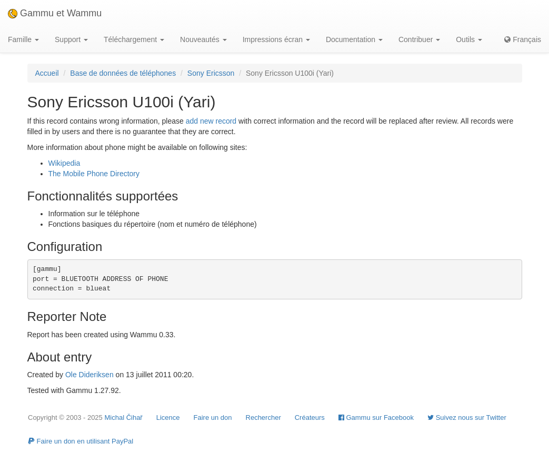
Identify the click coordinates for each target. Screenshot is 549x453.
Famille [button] (23, 39)
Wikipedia (64, 163)
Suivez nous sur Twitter (466, 417)
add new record (211, 121)
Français (522, 39)
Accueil (47, 73)
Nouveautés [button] (203, 39)
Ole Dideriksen (89, 374)
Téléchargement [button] (134, 39)
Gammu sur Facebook (376, 417)
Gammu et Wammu (55, 13)
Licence (168, 417)
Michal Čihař (123, 417)
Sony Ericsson (210, 73)
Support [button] (71, 39)
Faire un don (213, 417)
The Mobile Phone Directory (94, 173)
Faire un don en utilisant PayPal (80, 441)
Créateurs (310, 417)
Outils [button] (469, 39)
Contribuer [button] (419, 39)
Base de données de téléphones (123, 73)
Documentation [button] (354, 39)
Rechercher (263, 417)
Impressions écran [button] (276, 39)
